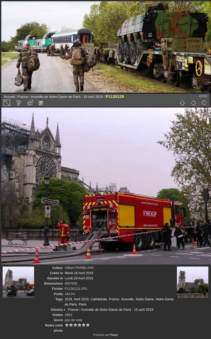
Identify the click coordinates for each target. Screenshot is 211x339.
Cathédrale (98, 299)
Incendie (127, 299)
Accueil (9, 97)
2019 (68, 299)
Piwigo (114, 334)
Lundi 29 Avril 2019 (79, 278)
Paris (82, 304)
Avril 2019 (81, 299)
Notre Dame (145, 299)
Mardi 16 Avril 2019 (79, 273)
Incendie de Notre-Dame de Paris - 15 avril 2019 (67, 97)
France (23, 97)
